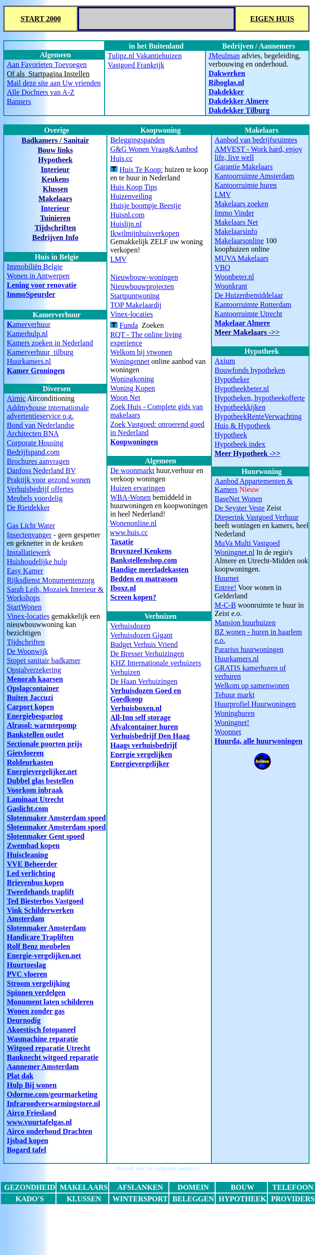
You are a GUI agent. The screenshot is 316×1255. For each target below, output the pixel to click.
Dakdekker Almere (239, 101)
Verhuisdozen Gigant (141, 635)
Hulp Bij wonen (32, 1085)
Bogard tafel (26, 1150)
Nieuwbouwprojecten (142, 286)
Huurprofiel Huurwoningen (255, 704)
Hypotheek (231, 435)
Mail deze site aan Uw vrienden (54, 83)
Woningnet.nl (234, 552)
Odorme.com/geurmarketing (52, 1094)
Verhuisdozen (130, 626)
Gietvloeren (25, 753)
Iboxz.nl (123, 588)
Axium (225, 361)
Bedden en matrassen (144, 579)
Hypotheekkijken (240, 407)
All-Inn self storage (140, 717)
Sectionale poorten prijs (44, 744)
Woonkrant (231, 286)
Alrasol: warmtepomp (42, 725)
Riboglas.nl (226, 82)
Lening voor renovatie (42, 285)
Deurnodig (24, 1020)
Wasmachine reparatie (42, 1039)
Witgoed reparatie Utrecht (48, 1048)
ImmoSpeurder (31, 294)
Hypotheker (232, 379)
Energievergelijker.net (42, 771)
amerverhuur (28, 324)
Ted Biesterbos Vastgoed (45, 901)
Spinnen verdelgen (36, 993)
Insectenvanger (29, 535)
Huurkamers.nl (29, 361)
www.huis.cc (129, 532)
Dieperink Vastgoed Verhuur (257, 517)
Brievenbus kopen (35, 882)
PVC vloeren (27, 974)
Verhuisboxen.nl (135, 708)
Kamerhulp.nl (27, 334)
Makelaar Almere (242, 323)
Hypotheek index (240, 444)
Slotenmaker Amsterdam (46, 928)
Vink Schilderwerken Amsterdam (40, 914)
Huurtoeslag (26, 965)
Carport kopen (30, 707)
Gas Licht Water (31, 525)
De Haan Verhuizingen (143, 681)
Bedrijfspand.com (33, 452)
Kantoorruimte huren (246, 185)
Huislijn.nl (126, 224)
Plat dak (20, 1076)
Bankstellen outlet (35, 734)
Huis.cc (121, 158)
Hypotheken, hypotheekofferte (260, 398)
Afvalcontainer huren (144, 727)
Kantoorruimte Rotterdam (253, 304)
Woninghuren (235, 713)
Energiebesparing (35, 716)
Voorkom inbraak (35, 790)
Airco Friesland (31, 1113)
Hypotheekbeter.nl (242, 389)
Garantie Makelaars (244, 167)
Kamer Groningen (36, 371)
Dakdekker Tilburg (239, 110)
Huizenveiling (131, 196)
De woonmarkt (132, 470)
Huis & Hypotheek (243, 426)
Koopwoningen (134, 442)
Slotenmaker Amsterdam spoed (56, 818)
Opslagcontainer (33, 688)
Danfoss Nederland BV (41, 470)
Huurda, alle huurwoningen (259, 741)
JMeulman (224, 56)
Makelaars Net (236, 222)
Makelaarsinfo (236, 231)
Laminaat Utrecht (35, 799)
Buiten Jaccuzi (30, 697)
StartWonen (24, 607)
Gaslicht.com (27, 808)
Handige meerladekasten (149, 569)
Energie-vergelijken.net (44, 956)
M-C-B (225, 605)
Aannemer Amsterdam (43, 1066)
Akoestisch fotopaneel (41, 1030)
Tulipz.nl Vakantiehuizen (145, 56)
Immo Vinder (234, 213)
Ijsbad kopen (27, 1140)
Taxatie (121, 542)
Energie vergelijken (141, 754)
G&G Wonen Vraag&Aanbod (154, 149)
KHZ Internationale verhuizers (155, 663)
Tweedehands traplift (40, 892)
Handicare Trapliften (40, 937)
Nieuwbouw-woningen (144, 277)
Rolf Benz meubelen (38, 946)
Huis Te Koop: (141, 169)
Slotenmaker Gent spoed (46, 836)
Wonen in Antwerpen (38, 276)
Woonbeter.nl (234, 277)
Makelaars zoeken (241, 204)
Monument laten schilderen (50, 1002)
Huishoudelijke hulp (37, 562)
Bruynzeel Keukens (141, 551)
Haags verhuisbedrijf (143, 745)
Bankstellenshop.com (143, 560)
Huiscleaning (27, 855)
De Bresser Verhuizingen (147, 654)
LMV (223, 194)
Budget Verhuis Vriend (144, 644)
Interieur (55, 208)
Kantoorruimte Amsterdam (254, 176)
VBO (222, 267)
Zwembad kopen (33, 845)
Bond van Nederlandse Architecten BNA (40, 429)
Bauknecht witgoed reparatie (53, 1057)
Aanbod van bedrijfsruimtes (256, 140)
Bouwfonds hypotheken (250, 370)
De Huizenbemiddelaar (249, 295)
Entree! (225, 587)
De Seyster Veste (240, 508)
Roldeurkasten (30, 762)
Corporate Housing (35, 443)
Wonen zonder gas (36, 1011)
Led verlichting (31, 873)
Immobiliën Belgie (34, 267)
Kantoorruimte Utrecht (248, 314)
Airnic (16, 398)
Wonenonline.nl (133, 523)
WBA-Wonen (130, 497)
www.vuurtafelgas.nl (39, 1122)
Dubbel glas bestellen (40, 781)
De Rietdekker (28, 507)
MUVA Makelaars (242, 258)
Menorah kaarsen (35, 679)
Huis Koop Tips (133, 187)
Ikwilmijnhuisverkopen (144, 233)
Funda (128, 325)
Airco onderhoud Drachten (50, 1131)
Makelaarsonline (239, 241)
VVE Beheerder (32, 864)
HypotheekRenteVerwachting (258, 416)
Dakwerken (227, 73)
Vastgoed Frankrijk (136, 65)
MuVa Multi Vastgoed (247, 543)
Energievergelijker (139, 764)
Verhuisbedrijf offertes (40, 489)
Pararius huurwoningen (249, 649)
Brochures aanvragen (38, 461)
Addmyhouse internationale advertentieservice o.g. (48, 412)
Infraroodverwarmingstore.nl (53, 1103)
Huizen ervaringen (137, 488)
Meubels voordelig (34, 498)
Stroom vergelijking (38, 983)
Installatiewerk (29, 552)
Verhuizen (125, 672)
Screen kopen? (133, 597)
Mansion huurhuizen (245, 623)
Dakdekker (226, 92)
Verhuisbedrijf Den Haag (150, 736)
